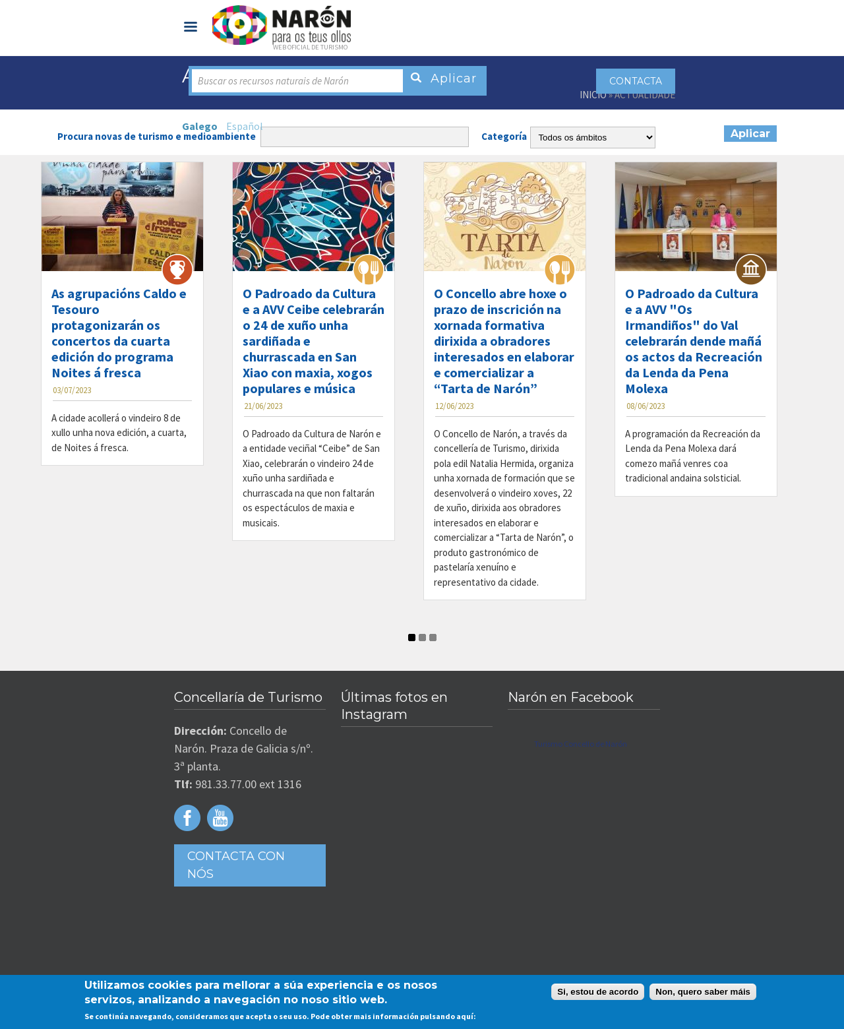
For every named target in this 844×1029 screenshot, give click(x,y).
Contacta (635, 81)
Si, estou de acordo (597, 992)
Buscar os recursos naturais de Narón (273, 81)
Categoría (504, 136)
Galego (200, 126)
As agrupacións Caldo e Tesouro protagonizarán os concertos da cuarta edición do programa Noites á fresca (119, 333)
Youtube (220, 818)
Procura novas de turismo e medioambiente (156, 136)
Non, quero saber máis (702, 992)
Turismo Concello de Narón (580, 744)
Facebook (187, 818)
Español (244, 126)
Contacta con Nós (236, 865)
